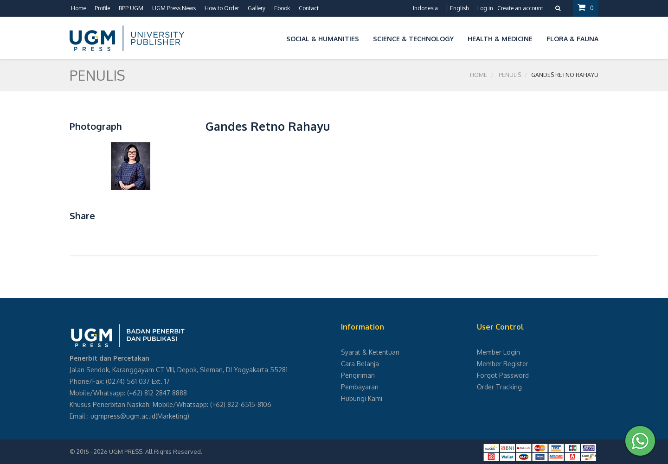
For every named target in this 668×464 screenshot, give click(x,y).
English (459, 8)
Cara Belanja (360, 364)
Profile (102, 8)
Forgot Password (503, 375)
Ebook (282, 8)
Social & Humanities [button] (322, 39)
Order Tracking (499, 387)
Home (78, 8)
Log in (485, 8)
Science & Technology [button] (413, 39)
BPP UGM (131, 8)
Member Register (502, 364)
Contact (309, 8)
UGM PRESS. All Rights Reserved (155, 451)
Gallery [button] (256, 8)
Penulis (510, 74)
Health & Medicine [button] (500, 39)
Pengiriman (358, 375)
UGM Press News (174, 8)
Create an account (520, 8)
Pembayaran (360, 387)
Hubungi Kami (361, 398)
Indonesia (425, 8)
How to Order (222, 8)
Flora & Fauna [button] (572, 39)
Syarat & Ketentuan (370, 352)
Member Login (498, 352)
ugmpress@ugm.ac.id (122, 416)
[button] (272, 37)
